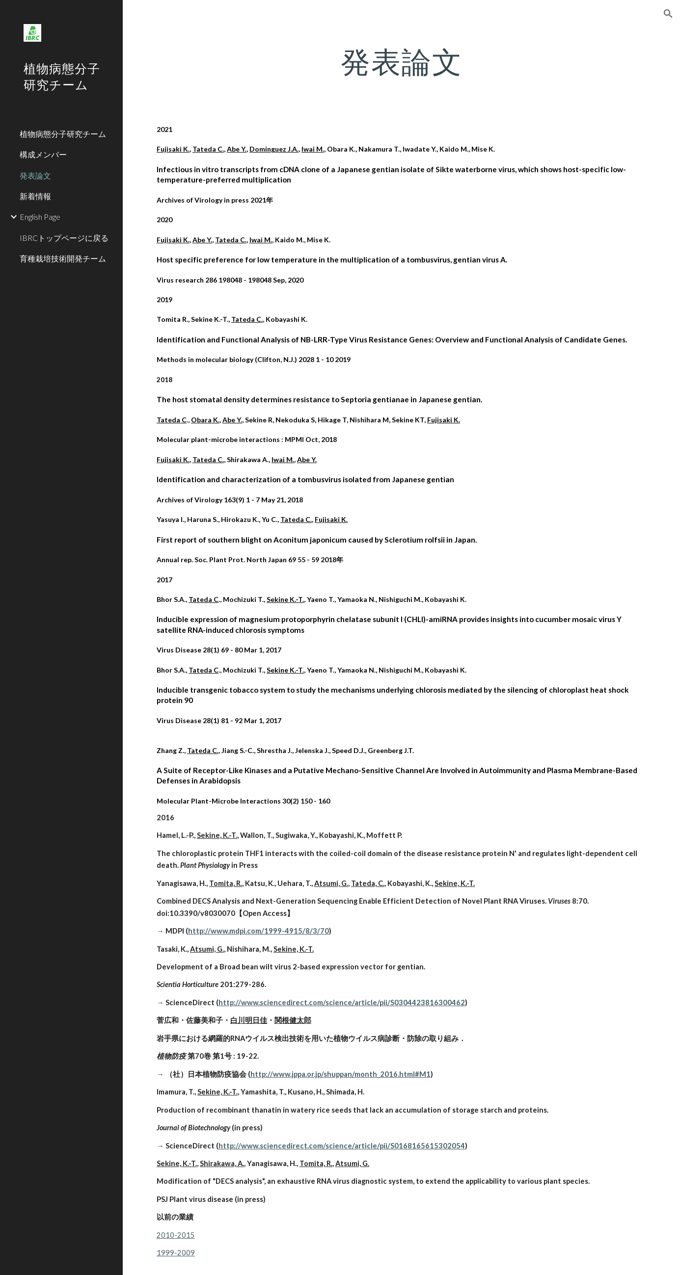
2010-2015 (176, 1235)
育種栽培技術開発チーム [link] (63, 258)
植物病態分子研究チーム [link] (63, 133)
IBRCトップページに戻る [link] (64, 237)
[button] (668, 14)
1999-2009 (176, 1253)
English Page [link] (40, 216)
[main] (401, 61)
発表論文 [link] (35, 175)
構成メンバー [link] (43, 154)
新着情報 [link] (35, 196)
